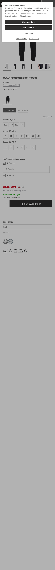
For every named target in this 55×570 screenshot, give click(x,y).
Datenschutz (21, 38)
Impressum (34, 38)
